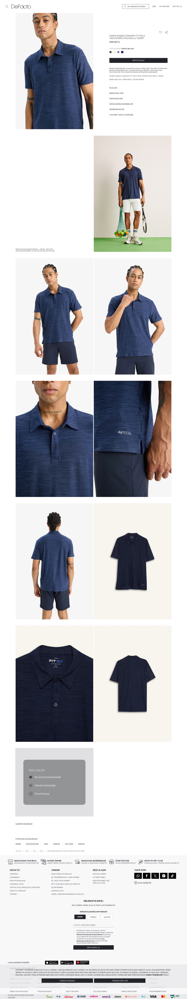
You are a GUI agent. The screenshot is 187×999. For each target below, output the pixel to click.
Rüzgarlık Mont (45, 991)
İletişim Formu (99, 877)
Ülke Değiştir (144, 883)
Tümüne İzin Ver (120, 981)
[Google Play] (67, 962)
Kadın (80, 917)
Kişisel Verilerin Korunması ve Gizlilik (67, 894)
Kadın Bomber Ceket (157, 991)
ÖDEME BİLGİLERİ (116, 109)
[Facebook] (146, 876)
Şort (46, 844)
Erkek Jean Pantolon (19, 991)
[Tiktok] (172, 876)
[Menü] (6, 6)
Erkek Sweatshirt (129, 991)
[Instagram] (164, 876)
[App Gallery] (82, 962)
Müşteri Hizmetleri (101, 881)
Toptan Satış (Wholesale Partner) (25, 887)
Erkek (93, 917)
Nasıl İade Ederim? (60, 881)
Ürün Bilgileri (116, 99)
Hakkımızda (15, 877)
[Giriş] (154, 6)
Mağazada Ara (116, 93)
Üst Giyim (69, 844)
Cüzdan (81, 844)
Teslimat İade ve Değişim (121, 115)
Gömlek (56, 844)
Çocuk (107, 917)
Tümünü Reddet (67, 981)
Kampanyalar (57, 891)
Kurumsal (14, 874)
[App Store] (51, 962)
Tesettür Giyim (72, 991)
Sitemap (13, 894)
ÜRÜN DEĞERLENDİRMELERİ (121, 104)
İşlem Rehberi (57, 887)
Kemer (18, 844)
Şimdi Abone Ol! (93, 947)
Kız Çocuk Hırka (100, 991)
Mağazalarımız (99, 874)
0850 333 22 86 (99, 883)
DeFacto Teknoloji (18, 891)
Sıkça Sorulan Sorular (61, 874)
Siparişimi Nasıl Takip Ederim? (65, 877)
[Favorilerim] (164, 6)
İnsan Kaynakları (17, 881)
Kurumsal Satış (17, 884)
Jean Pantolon (32, 844)
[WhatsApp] (138, 876)
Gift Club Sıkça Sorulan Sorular (65, 884)
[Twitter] (155, 876)
